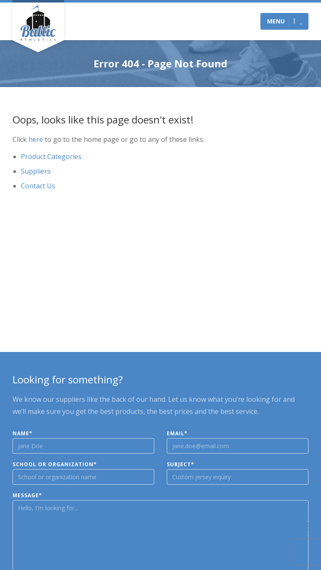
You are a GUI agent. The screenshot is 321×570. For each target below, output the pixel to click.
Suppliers (36, 171)
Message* (27, 495)
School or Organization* (55, 464)
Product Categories (51, 156)
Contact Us (38, 185)
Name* (23, 433)
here (35, 139)
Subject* (180, 464)
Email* (177, 433)
